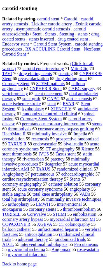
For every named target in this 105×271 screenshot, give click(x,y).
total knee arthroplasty (52, 194)
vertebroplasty (15, 93)
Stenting (66, 34)
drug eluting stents (35, 73)
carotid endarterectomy (43, 68)
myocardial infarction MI (72, 219)
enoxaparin (12, 209)
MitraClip (79, 68)
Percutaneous (86, 244)
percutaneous (42, 174)
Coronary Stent (15, 83)
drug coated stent (72, 39)
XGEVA (44, 224)
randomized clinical (75, 169)
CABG (53, 98)
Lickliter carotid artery (51, 23)
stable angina (14, 194)
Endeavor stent (15, 44)
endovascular (45, 144)
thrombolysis (19, 128)
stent (52, 103)
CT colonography (74, 224)
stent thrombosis (17, 154)
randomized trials (70, 239)
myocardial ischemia (26, 249)
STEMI (59, 214)
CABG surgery (81, 88)
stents (83, 34)
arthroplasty (18, 204)
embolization (84, 214)
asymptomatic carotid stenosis (43, 29)
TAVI (7, 73)
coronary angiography (22, 184)
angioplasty (79, 189)
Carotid (70, 18)
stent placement (49, 93)
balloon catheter (16, 229)
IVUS (43, 154)
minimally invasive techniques (73, 199)
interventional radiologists (43, 244)
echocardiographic (77, 174)
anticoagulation (38, 234)
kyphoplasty (33, 108)
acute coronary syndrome (40, 189)
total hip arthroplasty (20, 199)
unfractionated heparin (58, 229)
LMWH (43, 204)
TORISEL (11, 214)
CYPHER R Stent (46, 88)
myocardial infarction (27, 254)
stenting (66, 73)
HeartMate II (13, 133)
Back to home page (19, 264)
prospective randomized (77, 138)
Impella (80, 133)
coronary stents (42, 209)
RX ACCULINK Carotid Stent (52, 49)
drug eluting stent (71, 78)
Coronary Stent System (41, 118)
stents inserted (41, 39)
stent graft (31, 98)
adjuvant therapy (33, 239)
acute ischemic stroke (21, 103)
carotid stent (48, 18)
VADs (84, 194)
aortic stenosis (79, 98)
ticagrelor (53, 164)
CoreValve (36, 214)
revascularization (33, 78)
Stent (37, 34)
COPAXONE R (16, 224)
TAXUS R (17, 144)
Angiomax (61, 249)
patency (57, 159)
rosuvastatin (88, 249)
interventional (69, 204)
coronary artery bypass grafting (66, 128)
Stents (50, 34)
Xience (87, 149)
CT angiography (59, 149)
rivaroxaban (33, 159)
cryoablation (13, 138)
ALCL (8, 244)
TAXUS (43, 169)
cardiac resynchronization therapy (32, 179)
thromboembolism (79, 209)
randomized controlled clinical (49, 113)
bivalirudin (73, 144)
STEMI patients (50, 83)
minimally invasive (49, 133)
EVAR (68, 103)
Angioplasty (13, 174)
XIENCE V (61, 108)
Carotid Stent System (53, 44)
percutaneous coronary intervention (53, 123)
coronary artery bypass (22, 219)
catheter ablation (63, 184)
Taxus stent (65, 154)
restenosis (40, 138)
